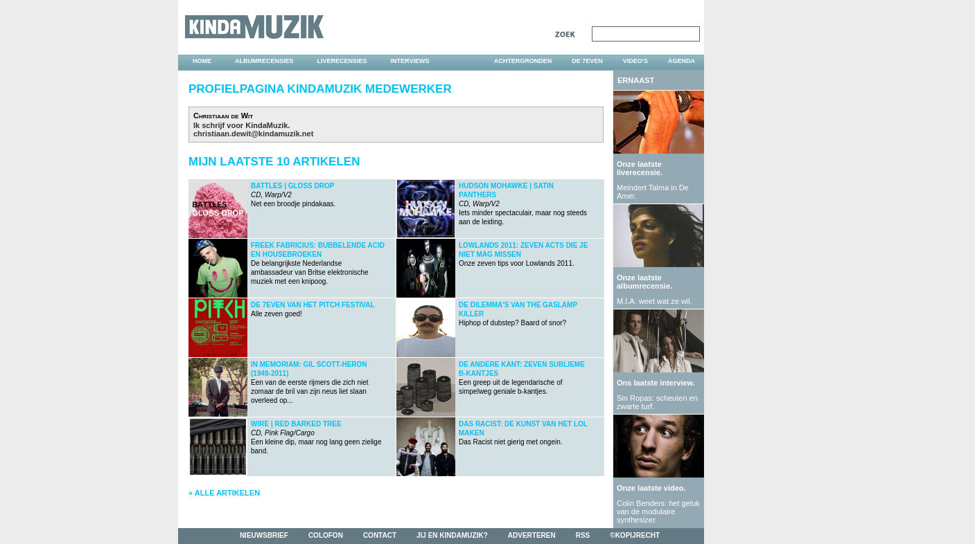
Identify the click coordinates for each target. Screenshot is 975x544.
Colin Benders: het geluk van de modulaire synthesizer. (658, 511)
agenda (681, 60)
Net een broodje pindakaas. (293, 195)
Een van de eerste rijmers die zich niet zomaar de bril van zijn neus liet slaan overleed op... (310, 382)
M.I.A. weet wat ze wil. (654, 301)
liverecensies (342, 60)
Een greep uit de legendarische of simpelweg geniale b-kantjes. (522, 378)
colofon (325, 535)
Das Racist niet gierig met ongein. (523, 433)
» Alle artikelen (224, 493)
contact (379, 535)
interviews (410, 60)
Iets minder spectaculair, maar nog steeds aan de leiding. (523, 204)
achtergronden (523, 60)
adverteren (532, 535)
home (202, 60)
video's (635, 60)
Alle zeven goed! (313, 309)
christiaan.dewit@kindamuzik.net (253, 133)
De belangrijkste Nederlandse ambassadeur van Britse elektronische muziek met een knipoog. (318, 263)
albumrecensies (264, 60)
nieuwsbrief (264, 535)
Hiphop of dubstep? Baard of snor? (518, 314)
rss (583, 535)
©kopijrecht (635, 535)
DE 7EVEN (587, 60)
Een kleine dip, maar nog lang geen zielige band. (316, 437)
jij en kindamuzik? (452, 535)
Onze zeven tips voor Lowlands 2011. (523, 254)
